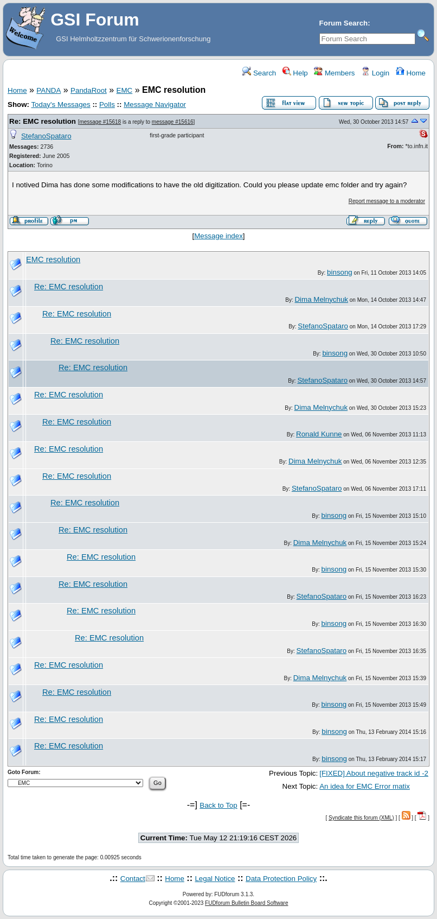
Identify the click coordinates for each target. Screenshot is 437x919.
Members (334, 73)
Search (259, 73)
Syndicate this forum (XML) (361, 818)
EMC (125, 90)
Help (295, 73)
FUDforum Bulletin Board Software (246, 903)
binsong (339, 272)
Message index (218, 236)
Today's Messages (60, 104)
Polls (107, 104)
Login (375, 73)
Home (411, 73)
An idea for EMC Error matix (364, 786)
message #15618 (100, 122)
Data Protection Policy (281, 878)
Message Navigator (155, 104)
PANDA (48, 90)
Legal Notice (215, 878)
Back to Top (218, 805)
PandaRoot (88, 90)
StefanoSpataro (46, 136)
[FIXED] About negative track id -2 (373, 773)
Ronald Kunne (319, 434)
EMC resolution (53, 259)
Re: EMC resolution (42, 121)
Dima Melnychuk (321, 299)
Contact (132, 878)
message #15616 (173, 122)
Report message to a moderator (387, 201)
